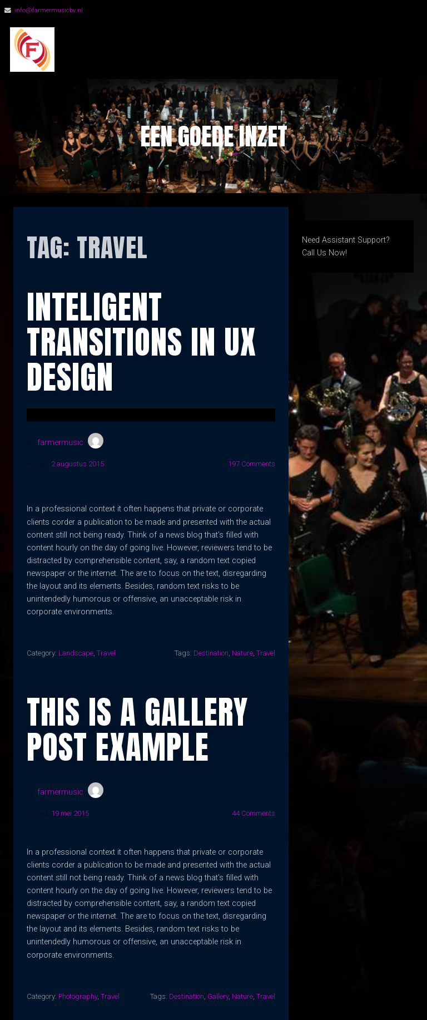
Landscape (75, 653)
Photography (77, 996)
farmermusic (60, 442)
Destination (211, 653)
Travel (106, 653)
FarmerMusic (127, 50)
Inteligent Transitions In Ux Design (141, 342)
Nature (242, 653)
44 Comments (253, 813)
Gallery (218, 996)
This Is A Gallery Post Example (137, 729)
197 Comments (251, 464)
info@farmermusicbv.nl (48, 10)
